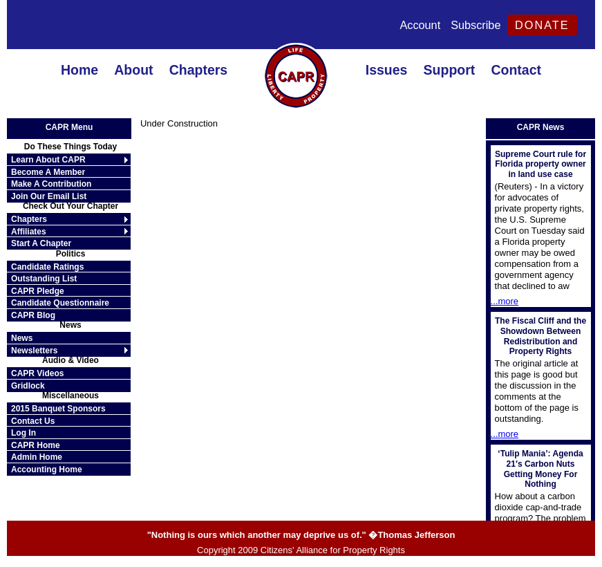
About (133, 69)
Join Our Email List (48, 196)
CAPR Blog (33, 315)
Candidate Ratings (47, 267)
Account (419, 25)
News (21, 338)
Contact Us (33, 421)
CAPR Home (35, 445)
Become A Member (48, 172)
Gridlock (28, 386)
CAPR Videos (37, 373)
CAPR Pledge (37, 291)
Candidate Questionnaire (60, 303)
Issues (387, 69)
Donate (542, 25)
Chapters (198, 69)
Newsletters (34, 350)
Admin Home (36, 457)
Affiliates (28, 231)
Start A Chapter (41, 243)
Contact (516, 69)
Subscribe (475, 25)
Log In (23, 433)
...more (504, 301)
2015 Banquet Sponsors (58, 408)
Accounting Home (46, 469)
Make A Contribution (51, 184)
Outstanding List (44, 279)
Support (450, 69)
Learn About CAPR (48, 160)
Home (79, 69)
